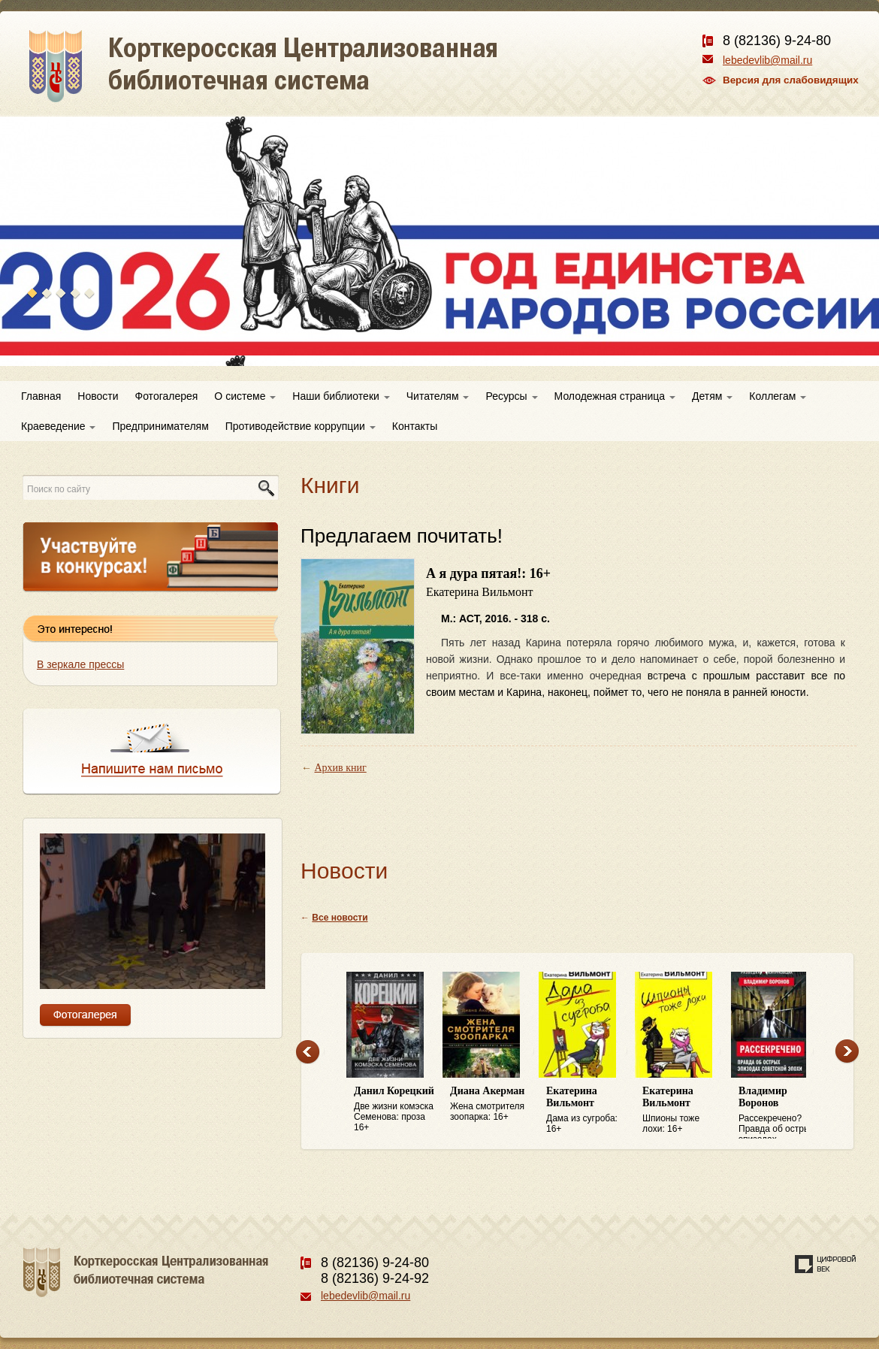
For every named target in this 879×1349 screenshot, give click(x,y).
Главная (41, 396)
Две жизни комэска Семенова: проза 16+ (394, 1109)
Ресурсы (511, 396)
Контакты (414, 426)
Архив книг (341, 767)
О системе (245, 396)
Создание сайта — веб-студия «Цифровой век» (825, 1264)
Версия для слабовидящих (791, 80)
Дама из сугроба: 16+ (586, 1109)
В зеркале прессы (80, 664)
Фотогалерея (166, 396)
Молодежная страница (614, 396)
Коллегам (777, 396)
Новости (97, 396)
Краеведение (58, 426)
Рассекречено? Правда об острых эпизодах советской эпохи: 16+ (779, 1112)
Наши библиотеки (340, 396)
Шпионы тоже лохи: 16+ (682, 1109)
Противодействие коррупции (300, 426)
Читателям (438, 396)
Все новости (339, 917)
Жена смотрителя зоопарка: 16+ (490, 1103)
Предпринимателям (160, 426)
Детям (712, 396)
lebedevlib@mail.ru (767, 60)
